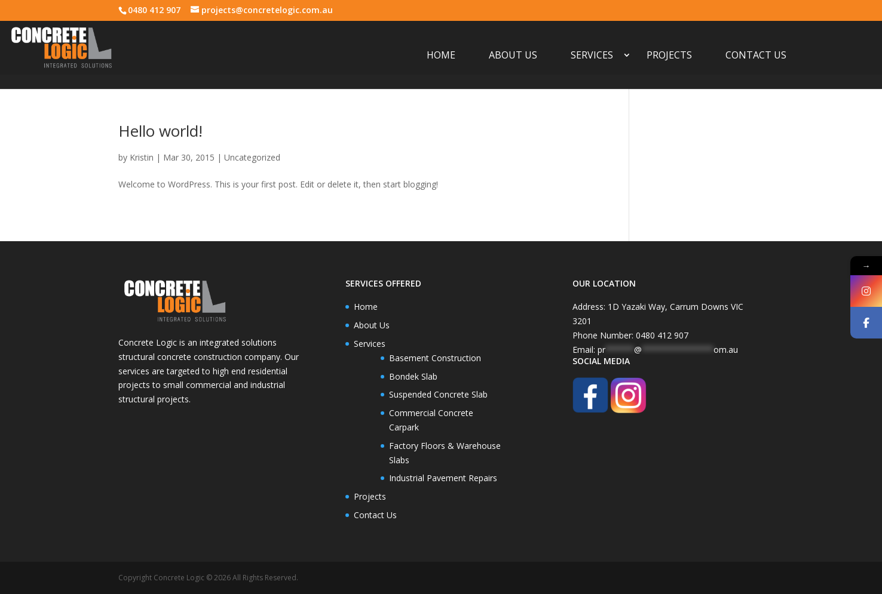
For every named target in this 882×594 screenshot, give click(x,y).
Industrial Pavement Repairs (443, 478)
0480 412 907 (154, 10)
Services (592, 56)
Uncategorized (252, 157)
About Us (513, 56)
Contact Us (755, 56)
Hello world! (160, 130)
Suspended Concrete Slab (438, 394)
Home (441, 56)
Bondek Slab (413, 376)
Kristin (142, 157)
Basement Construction (435, 358)
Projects (669, 56)
